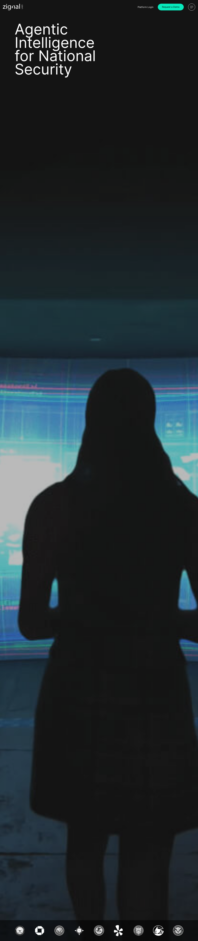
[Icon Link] (13, 7)
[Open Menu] (191, 7)
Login (145, 7)
